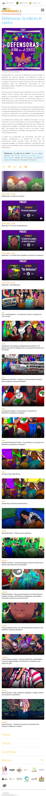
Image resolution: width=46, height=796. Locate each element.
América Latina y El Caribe (8, 194)
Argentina (4, 560)
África (3, 472)
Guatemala (4, 657)
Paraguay (4, 531)
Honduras (4, 592)
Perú (3, 377)
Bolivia (3, 344)
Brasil (3, 409)
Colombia (4, 625)
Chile (3, 312)
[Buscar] (20, 760)
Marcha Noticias (21, 155)
